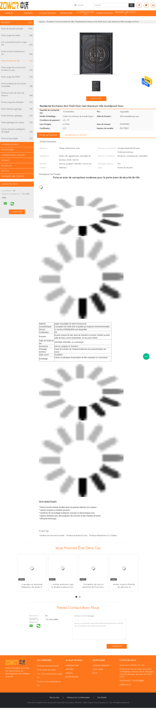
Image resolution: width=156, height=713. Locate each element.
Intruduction (72, 666)
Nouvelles (6, 166)
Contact (5, 160)
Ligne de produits (101, 666)
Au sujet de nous (47, 13)
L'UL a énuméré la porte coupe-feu (16, 43)
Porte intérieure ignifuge (16, 109)
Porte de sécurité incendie (16, 28)
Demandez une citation (125, 13)
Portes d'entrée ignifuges (16, 115)
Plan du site (54, 697)
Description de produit (76, 135)
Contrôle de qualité (85, 13)
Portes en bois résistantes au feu (16, 53)
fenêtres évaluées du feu (76, 535)
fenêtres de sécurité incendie (52, 535)
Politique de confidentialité (78, 697)
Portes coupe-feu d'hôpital (16, 102)
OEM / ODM (98, 669)
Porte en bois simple (16, 138)
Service (69, 673)
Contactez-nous (104, 13)
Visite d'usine (66, 13)
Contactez (96, 99)
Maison (9, 13)
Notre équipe (72, 677)
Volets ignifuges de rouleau (16, 122)
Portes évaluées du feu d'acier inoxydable (16, 85)
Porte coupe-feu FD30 (16, 77)
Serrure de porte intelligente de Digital (16, 130)
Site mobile (102, 697)
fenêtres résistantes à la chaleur (103, 535)
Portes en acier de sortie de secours (16, 94)
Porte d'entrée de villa (16, 61)
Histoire (69, 669)
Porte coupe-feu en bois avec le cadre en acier (16, 69)
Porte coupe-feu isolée (16, 35)
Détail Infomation (48, 135)
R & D (95, 673)
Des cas (5, 171)
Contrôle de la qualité (13, 155)
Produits (28, 13)
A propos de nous (10, 144)
